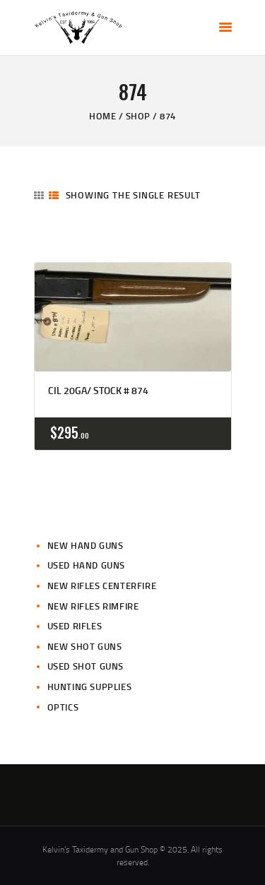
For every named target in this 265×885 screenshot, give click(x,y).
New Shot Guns (84, 646)
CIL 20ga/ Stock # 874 (98, 391)
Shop (138, 115)
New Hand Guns (85, 545)
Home (102, 115)
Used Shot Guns (85, 666)
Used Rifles (74, 625)
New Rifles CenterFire (102, 585)
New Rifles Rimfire (93, 606)
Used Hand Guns (86, 565)
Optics (63, 707)
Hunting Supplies (89, 686)
